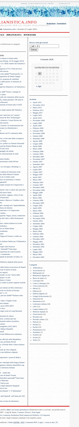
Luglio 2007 (37, 169)
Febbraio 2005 (38, 213)
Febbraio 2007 (38, 182)
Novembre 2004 (39, 218)
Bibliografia (14, 35)
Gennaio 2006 (38, 200)
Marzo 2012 (37, 107)
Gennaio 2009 (38, 131)
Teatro (35, 340)
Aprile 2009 (37, 126)
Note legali (36, 412)
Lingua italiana (38, 309)
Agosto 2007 (37, 167)
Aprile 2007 (37, 177)
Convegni (36, 281)
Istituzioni (36, 299)
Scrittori (36, 335)
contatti (65, 3)
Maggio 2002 (38, 252)
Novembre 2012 (39, 105)
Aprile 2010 (37, 118)
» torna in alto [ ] (51, 422)
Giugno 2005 (37, 205)
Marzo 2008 (37, 149)
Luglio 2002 (37, 249)
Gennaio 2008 (38, 154)
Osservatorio (37, 314)
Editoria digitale (39, 294)
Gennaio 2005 (38, 216)
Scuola (35, 337)
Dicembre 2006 (38, 187)
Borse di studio (38, 278)
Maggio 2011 (38, 113)
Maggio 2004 (38, 229)
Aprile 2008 (37, 146)
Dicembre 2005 (38, 203)
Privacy (28, 412)
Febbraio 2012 (38, 110)
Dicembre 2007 (38, 157)
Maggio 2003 (38, 242)
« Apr (38, 86)
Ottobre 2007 (37, 162)
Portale (35, 325)
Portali (35, 327)
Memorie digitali (39, 312)
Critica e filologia (39, 283)
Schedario (36, 332)
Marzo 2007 (37, 180)
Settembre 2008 (38, 138)
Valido (14, 422)
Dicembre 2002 (38, 244)
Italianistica (37, 301)
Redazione (51, 23)
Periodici (36, 317)
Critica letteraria (39, 286)
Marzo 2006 (37, 198)
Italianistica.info (9, 29)
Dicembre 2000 (38, 257)
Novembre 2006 (39, 190)
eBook (35, 288)
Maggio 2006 (38, 193)
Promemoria (37, 330)
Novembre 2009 (39, 120)
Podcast (35, 322)
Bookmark (30, 35)
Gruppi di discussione (41, 296)
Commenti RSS (31, 422)
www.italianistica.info (37, 3)
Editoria (36, 291)
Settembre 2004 (38, 224)
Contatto (21, 412)
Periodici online (38, 319)
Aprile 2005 (37, 208)
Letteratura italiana (40, 304)
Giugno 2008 (37, 144)
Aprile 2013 (37, 102)
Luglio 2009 (37, 123)
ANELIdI (36, 268)
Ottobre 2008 (37, 136)
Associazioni (37, 270)
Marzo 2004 (37, 231)
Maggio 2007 (38, 174)
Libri (34, 306)
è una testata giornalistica (18, 410)
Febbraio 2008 (38, 151)
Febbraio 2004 (38, 234)
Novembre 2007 (39, 159)
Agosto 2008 (37, 141)
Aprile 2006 (37, 195)
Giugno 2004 (37, 226)
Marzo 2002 (37, 254)
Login (40, 422)
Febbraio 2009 (38, 128)
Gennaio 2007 (38, 185)
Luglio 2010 (37, 115)
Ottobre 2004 (37, 221)
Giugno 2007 (37, 172)
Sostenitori (61, 23)
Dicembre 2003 (38, 239)
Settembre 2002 (38, 247)
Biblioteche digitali (40, 275)
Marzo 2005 (37, 211)
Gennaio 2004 (38, 236)
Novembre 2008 (39, 133)
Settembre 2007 (38, 164)
